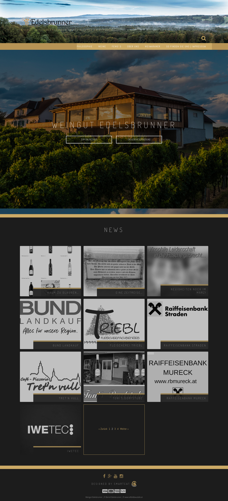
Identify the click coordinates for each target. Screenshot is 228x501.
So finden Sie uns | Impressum (186, 46)
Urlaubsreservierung (139, 144)
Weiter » (124, 429)
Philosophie (84, 46)
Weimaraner (153, 46)
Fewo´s (116, 46)
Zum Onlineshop (89, 144)
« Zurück (103, 429)
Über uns (133, 46)
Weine (102, 46)
